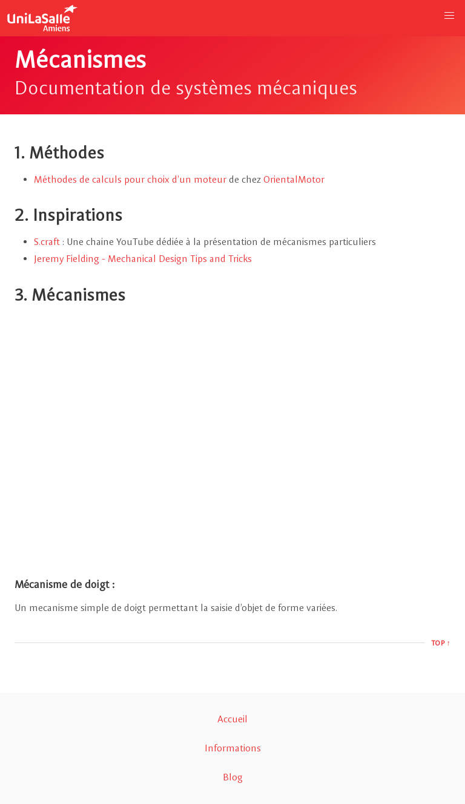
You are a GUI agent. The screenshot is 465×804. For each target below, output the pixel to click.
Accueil (232, 719)
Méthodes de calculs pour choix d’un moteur (130, 179)
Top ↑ (441, 643)
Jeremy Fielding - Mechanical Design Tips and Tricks (143, 258)
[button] (449, 15)
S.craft (47, 241)
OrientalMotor (294, 179)
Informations (233, 748)
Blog (233, 777)
